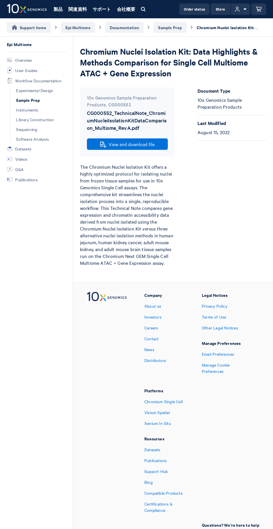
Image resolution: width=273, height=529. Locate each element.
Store (220, 9)
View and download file (127, 144)
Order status (194, 9)
